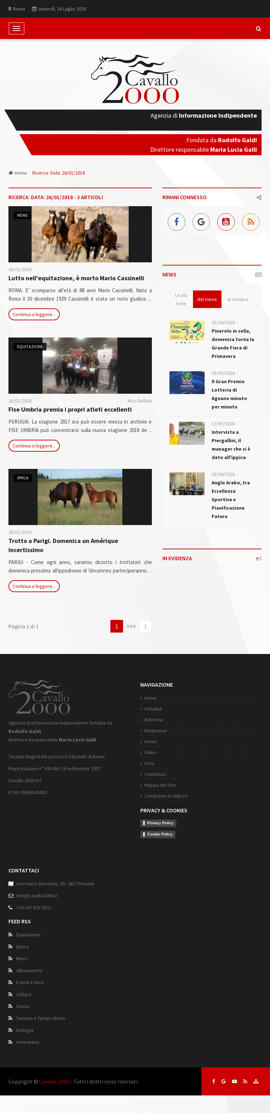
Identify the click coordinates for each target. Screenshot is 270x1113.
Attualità (153, 709)
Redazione (155, 730)
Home (17, 173)
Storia (22, 1006)
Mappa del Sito (160, 785)
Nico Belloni (140, 401)
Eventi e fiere (30, 982)
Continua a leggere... (34, 314)
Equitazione (30, 346)
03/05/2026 (223, 373)
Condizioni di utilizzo (165, 796)
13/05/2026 (223, 423)
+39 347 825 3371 (33, 907)
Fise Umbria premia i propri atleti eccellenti (70, 409)
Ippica (22, 477)
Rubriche (153, 719)
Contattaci (155, 774)
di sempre (238, 299)
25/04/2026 (223, 322)
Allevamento (29, 970)
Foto (149, 763)
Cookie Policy (160, 834)
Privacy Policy (160, 823)
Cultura (23, 994)
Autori (150, 741)
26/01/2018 (20, 269)
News (22, 215)
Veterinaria (27, 1042)
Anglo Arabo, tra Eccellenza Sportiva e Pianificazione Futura (231, 499)
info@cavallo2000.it (36, 895)
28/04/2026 (223, 474)
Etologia (24, 1030)
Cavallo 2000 (54, 1081)
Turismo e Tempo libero (40, 1018)
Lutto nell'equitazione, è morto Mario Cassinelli (76, 278)
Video (150, 752)
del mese (207, 299)
